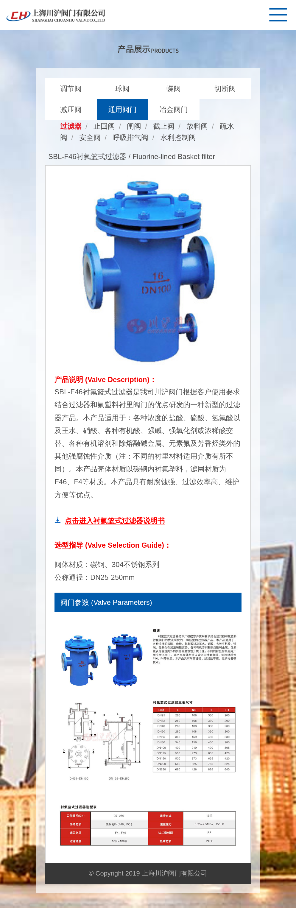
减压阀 (71, 109)
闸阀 (134, 126)
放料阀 (197, 126)
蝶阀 (173, 89)
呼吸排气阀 (130, 137)
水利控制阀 (178, 137)
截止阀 (164, 126)
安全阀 (90, 137)
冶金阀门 (173, 109)
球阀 (122, 89)
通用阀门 (122, 109)
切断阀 (225, 89)
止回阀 (104, 126)
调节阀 (71, 89)
